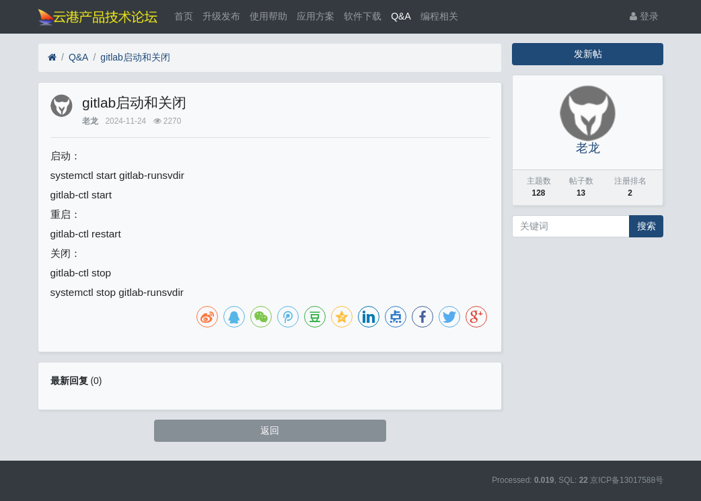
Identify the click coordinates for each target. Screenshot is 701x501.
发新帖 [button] (588, 53)
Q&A (401, 16)
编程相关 (439, 16)
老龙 (90, 121)
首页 (183, 16)
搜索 (646, 226)
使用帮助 (268, 16)
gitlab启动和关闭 (135, 57)
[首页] (52, 57)
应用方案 (315, 16)
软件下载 (362, 16)
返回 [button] (269, 430)
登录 (644, 16)
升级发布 (221, 16)
